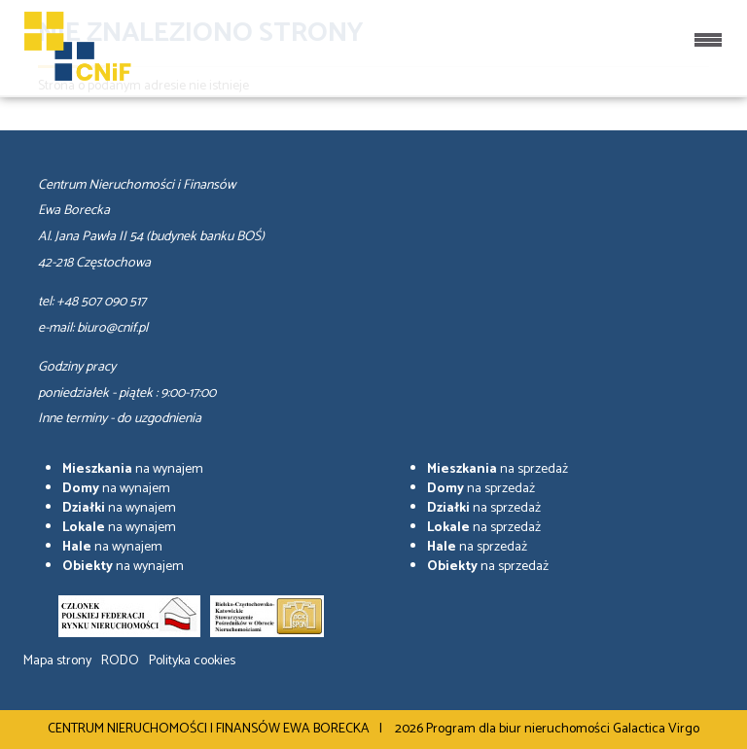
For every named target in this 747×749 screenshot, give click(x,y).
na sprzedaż (497, 469)
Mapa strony (57, 661)
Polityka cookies (192, 661)
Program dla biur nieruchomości (519, 729)
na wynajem (132, 469)
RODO (120, 661)
